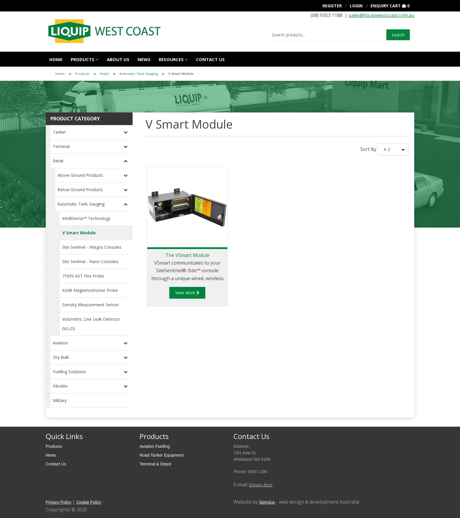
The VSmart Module (187, 255)
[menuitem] (65, 74)
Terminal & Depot (155, 464)
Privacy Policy (58, 502)
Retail (104, 73)
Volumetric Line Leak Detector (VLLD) (91, 323)
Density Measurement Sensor (90, 304)
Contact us (210, 59)
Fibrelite (60, 386)
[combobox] (328, 35)
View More (187, 292)
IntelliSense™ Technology (86, 218)
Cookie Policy (88, 502)
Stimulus (267, 502)
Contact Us (56, 464)
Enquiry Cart (386, 6)
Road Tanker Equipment (162, 455)
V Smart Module (181, 73)
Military (60, 400)
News (144, 59)
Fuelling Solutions (69, 371)
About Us (118, 59)
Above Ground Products (80, 175)
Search (398, 35)
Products (82, 59)
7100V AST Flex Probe (83, 276)
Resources (171, 59)
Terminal (61, 146)
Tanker (59, 132)
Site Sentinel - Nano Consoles (90, 261)
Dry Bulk (61, 357)
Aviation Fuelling (155, 446)
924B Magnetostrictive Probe (90, 290)
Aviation (60, 343)
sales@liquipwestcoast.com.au (381, 15)
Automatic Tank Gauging (138, 73)
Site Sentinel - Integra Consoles (91, 247)
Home (55, 59)
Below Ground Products (80, 189)
